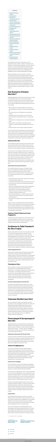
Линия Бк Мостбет (13, 15)
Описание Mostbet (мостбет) (15, 34)
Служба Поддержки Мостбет (15, 26)
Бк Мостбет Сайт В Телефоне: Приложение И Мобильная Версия (15, 54)
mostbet (32, 399)
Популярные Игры (13, 28)
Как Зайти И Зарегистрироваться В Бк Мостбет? (14, 31)
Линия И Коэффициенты (14, 41)
